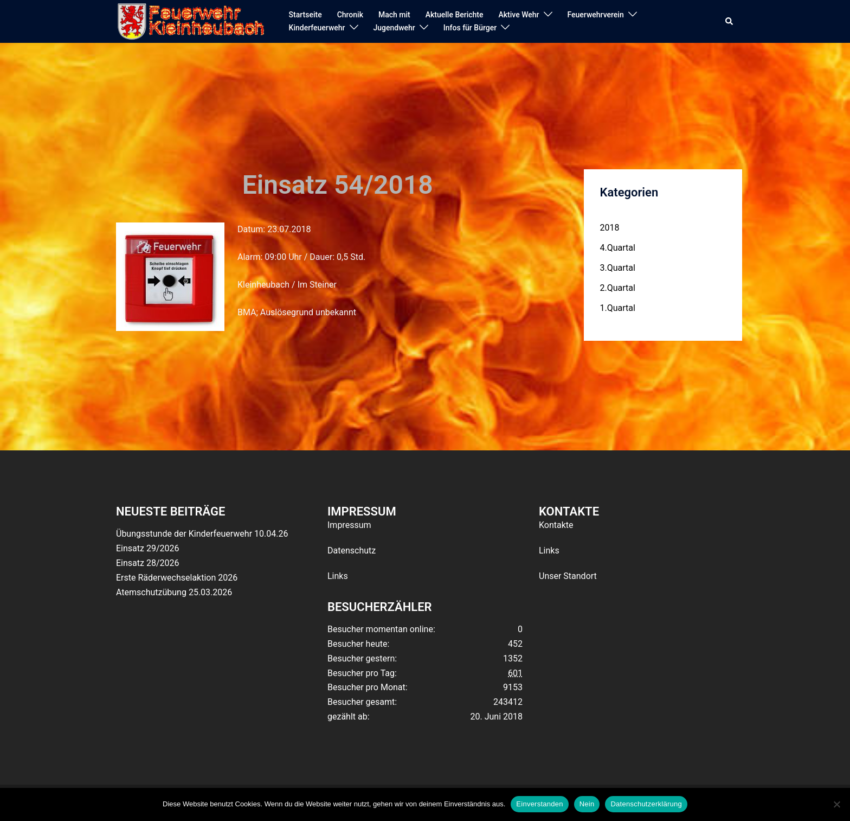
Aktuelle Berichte (455, 14)
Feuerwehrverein (596, 14)
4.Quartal (617, 248)
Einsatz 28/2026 (147, 563)
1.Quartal (617, 308)
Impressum (349, 525)
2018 (610, 227)
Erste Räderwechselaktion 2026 (176, 577)
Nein (587, 804)
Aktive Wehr (519, 14)
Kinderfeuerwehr (317, 27)
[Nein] (836, 804)
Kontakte (556, 525)
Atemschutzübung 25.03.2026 (174, 592)
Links (337, 576)
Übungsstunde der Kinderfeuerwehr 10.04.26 (202, 534)
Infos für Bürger (470, 27)
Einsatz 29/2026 (147, 548)
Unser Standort (568, 576)
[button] (729, 21)
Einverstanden (539, 804)
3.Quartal (617, 268)
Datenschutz (351, 550)
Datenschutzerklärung (645, 804)
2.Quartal (617, 288)
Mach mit (394, 14)
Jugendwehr (394, 27)
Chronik (350, 14)
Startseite (305, 14)
